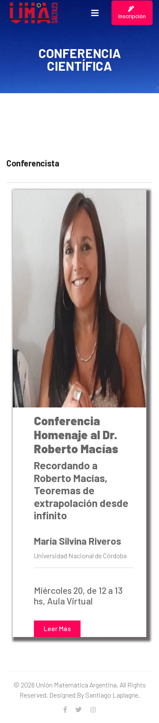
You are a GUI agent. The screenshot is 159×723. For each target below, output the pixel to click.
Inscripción (132, 12)
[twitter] (78, 709)
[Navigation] (95, 12)
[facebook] (65, 709)
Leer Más (57, 628)
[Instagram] (93, 709)
